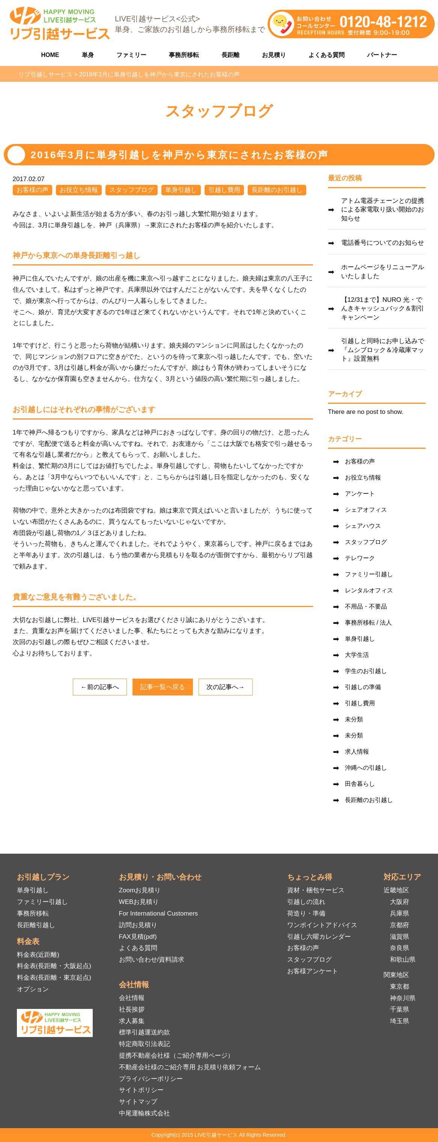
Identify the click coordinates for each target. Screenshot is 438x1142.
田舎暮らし (360, 784)
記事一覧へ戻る (162, 687)
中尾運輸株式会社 (144, 1113)
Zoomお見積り (140, 890)
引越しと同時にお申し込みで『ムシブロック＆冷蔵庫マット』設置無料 (382, 350)
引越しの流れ (306, 901)
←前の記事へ (100, 687)
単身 (88, 55)
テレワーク (360, 558)
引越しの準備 (363, 687)
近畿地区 (396, 890)
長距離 (230, 55)
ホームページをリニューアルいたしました (382, 272)
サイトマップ (138, 1101)
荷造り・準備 (306, 913)
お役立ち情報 (79, 189)
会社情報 (131, 997)
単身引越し (181, 189)
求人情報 (357, 751)
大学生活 (357, 655)
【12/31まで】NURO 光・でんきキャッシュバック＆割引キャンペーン (382, 308)
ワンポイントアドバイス (322, 925)
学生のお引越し (366, 671)
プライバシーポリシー (151, 1078)
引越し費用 (224, 189)
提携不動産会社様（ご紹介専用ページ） (176, 1055)
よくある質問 (327, 55)
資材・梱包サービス (316, 890)
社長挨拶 (131, 1009)
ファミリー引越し (369, 574)
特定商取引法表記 (144, 1044)
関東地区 (396, 975)
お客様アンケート (312, 971)
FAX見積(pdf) (138, 936)
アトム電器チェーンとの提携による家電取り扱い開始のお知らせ (382, 209)
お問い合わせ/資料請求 (152, 959)
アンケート (360, 493)
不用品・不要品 (366, 606)
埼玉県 (399, 1021)
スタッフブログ (131, 189)
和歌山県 (402, 959)
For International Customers (158, 913)
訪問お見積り (138, 925)
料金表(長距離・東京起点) (54, 977)
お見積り (274, 55)
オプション (33, 989)
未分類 (354, 719)
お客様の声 (32, 189)
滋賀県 (399, 936)
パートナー (382, 55)
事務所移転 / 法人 (368, 622)
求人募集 (131, 1021)
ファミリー (131, 55)
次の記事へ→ (225, 687)
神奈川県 (402, 998)
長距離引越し (36, 925)
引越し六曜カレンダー (319, 936)
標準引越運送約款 (144, 1032)
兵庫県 (399, 913)
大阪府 (399, 901)
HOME (50, 55)
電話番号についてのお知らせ (382, 242)
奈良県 (399, 948)
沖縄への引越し (366, 767)
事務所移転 (184, 55)
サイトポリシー (141, 1090)
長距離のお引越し (277, 189)
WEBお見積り (139, 901)
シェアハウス (363, 526)
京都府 (399, 925)
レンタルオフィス (369, 590)
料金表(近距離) (38, 954)
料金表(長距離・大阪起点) (54, 966)
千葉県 (399, 1009)
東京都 (399, 986)
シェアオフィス (366, 510)
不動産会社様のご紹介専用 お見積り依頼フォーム (190, 1067)
